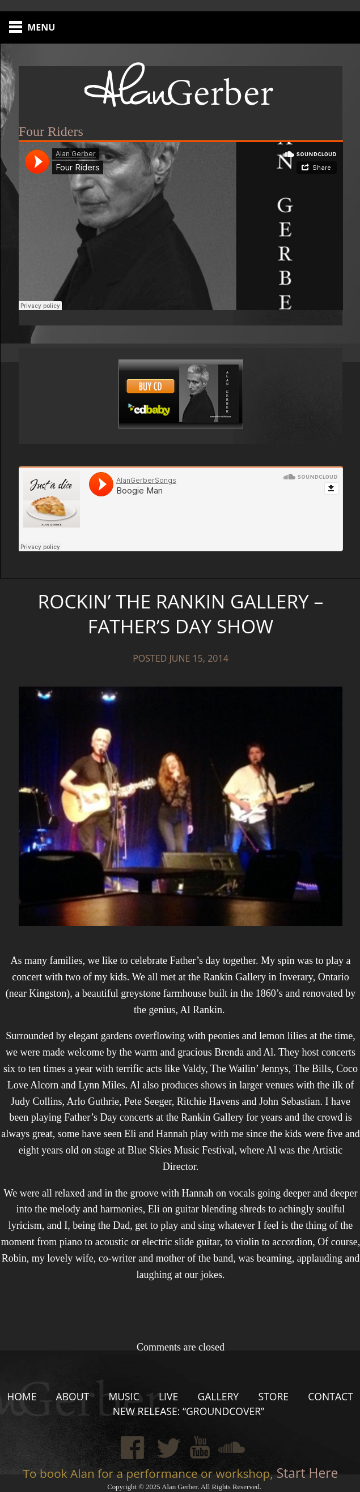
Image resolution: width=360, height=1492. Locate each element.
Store (273, 1396)
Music (123, 1396)
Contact (330, 1396)
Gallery (218, 1396)
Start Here (305, 1473)
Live (168, 1396)
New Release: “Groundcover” (189, 1411)
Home (21, 1396)
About (73, 1396)
